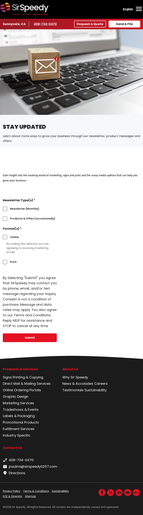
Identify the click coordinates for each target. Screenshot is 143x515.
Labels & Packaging (19, 416)
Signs (7, 377)
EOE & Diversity (12, 496)
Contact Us (12, 447)
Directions (14, 473)
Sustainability (96, 390)
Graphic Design (15, 396)
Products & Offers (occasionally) (32, 218)
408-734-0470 (45, 24)
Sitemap (30, 496)
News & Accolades (77, 383)
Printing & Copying (28, 377)
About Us (70, 369)
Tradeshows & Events (21, 409)
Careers (101, 383)
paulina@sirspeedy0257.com (30, 466)
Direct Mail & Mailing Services (27, 383)
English (128, 9)
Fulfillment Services (18, 429)
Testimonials (73, 390)
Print (13, 262)
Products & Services (20, 369)
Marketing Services (18, 403)
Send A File (124, 24)
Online (14, 237)
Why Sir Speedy (75, 377)
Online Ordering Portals (22, 390)
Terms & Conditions (36, 491)
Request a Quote (90, 24)
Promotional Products (21, 422)
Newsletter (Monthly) (24, 209)
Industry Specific (16, 435)
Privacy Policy (11, 491)
